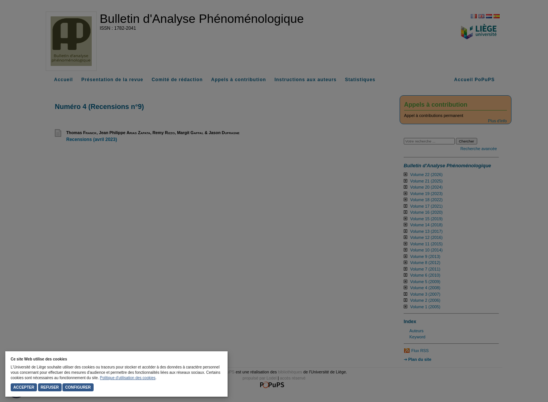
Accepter (23, 387)
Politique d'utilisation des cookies (128, 378)
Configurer (78, 387)
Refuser (50, 387)
